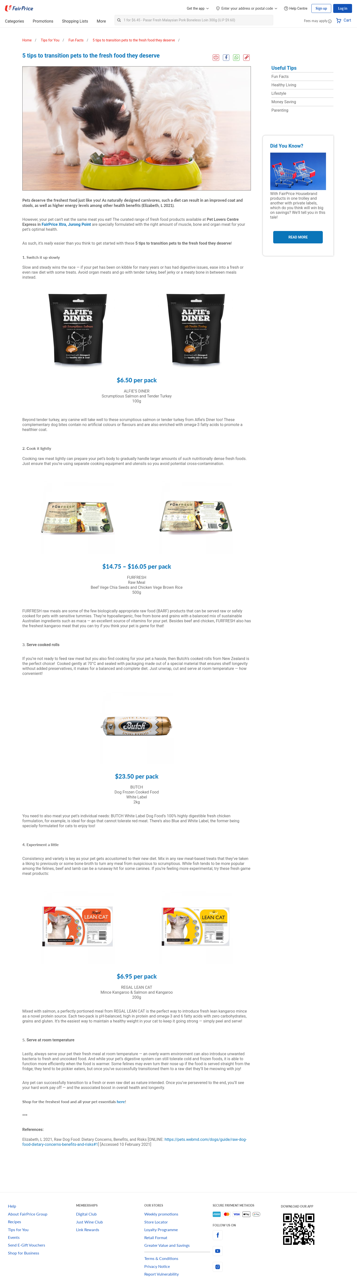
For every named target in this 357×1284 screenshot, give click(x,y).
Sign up (321, 8)
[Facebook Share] (226, 57)
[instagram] (247, 1267)
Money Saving (283, 101)
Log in (342, 8)
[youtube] (247, 1251)
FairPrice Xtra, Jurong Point (66, 224)
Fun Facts (280, 76)
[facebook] (247, 1235)
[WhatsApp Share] (236, 57)
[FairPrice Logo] (19, 8)
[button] (330, 21)
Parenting (279, 110)
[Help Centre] (295, 8)
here (121, 1101)
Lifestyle (278, 93)
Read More (298, 237)
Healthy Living (283, 85)
